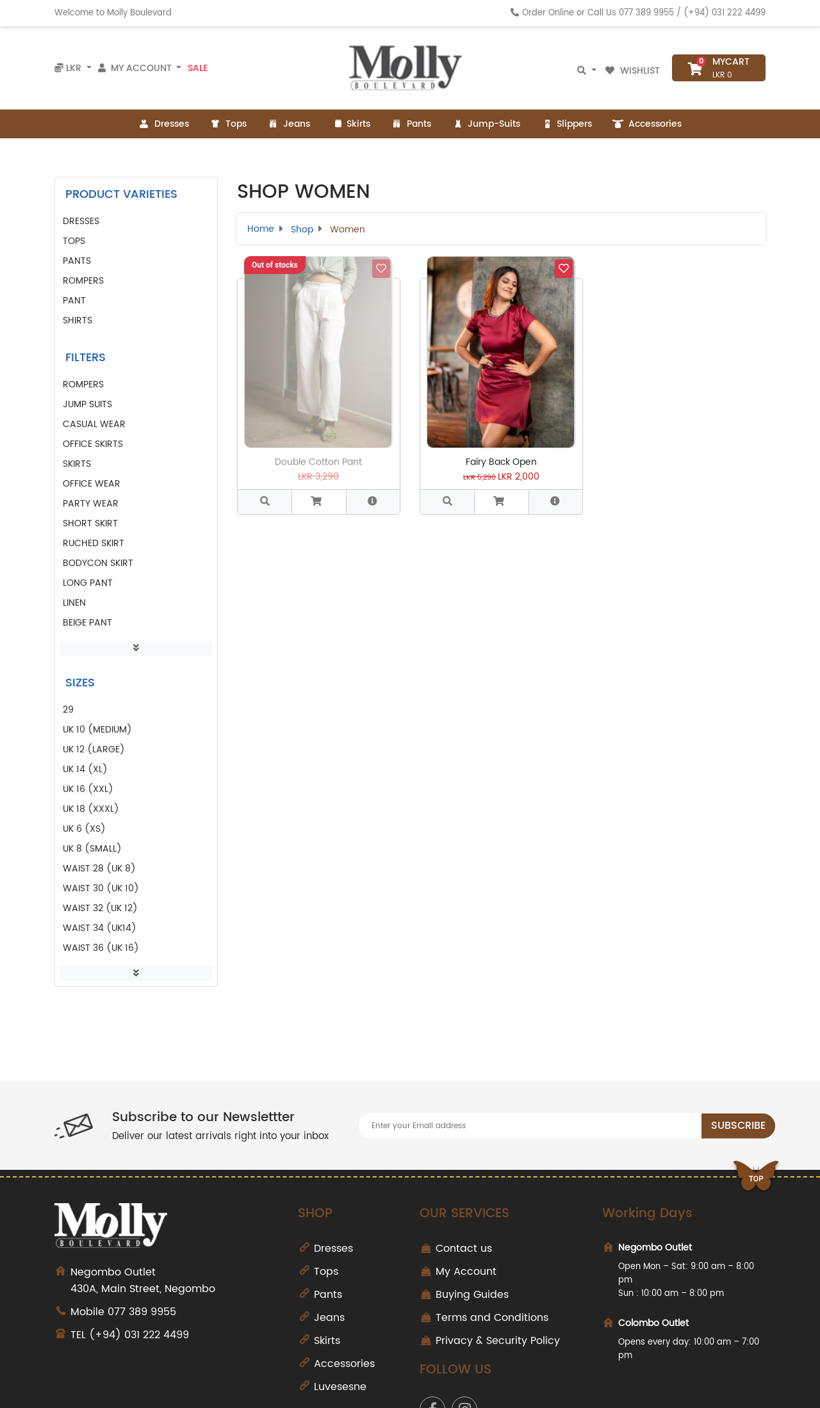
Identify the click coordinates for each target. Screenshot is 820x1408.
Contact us (464, 1248)
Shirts (77, 320)
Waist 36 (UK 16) (101, 948)
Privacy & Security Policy (498, 1340)
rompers (83, 384)
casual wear (94, 424)
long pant (88, 583)
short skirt (90, 523)
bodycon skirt (98, 563)
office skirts (93, 444)
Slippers (566, 124)
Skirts (350, 124)
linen (74, 602)
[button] (318, 501)
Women (347, 229)
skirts (77, 464)
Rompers (83, 280)
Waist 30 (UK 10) (101, 888)
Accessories (647, 124)
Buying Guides (472, 1294)
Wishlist (633, 70)
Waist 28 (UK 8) (99, 868)
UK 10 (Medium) (97, 729)
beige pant (87, 622)
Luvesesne (340, 1387)
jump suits (87, 404)
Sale (197, 68)
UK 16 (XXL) (88, 789)
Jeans (288, 124)
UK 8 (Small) (92, 848)
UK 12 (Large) (94, 749)
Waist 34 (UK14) (99, 928)
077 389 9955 (646, 13)
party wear (91, 503)
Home (260, 229)
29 (68, 709)
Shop (302, 229)
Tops (228, 124)
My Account (466, 1271)
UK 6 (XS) (84, 828)
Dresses (163, 124)
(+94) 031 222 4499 (725, 13)
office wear (91, 483)
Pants (411, 124)
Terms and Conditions (492, 1317)
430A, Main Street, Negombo (174, 1280)
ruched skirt (93, 543)
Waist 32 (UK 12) (100, 908)
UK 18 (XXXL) (91, 809)
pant (74, 300)
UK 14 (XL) (85, 769)
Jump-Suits (486, 124)
